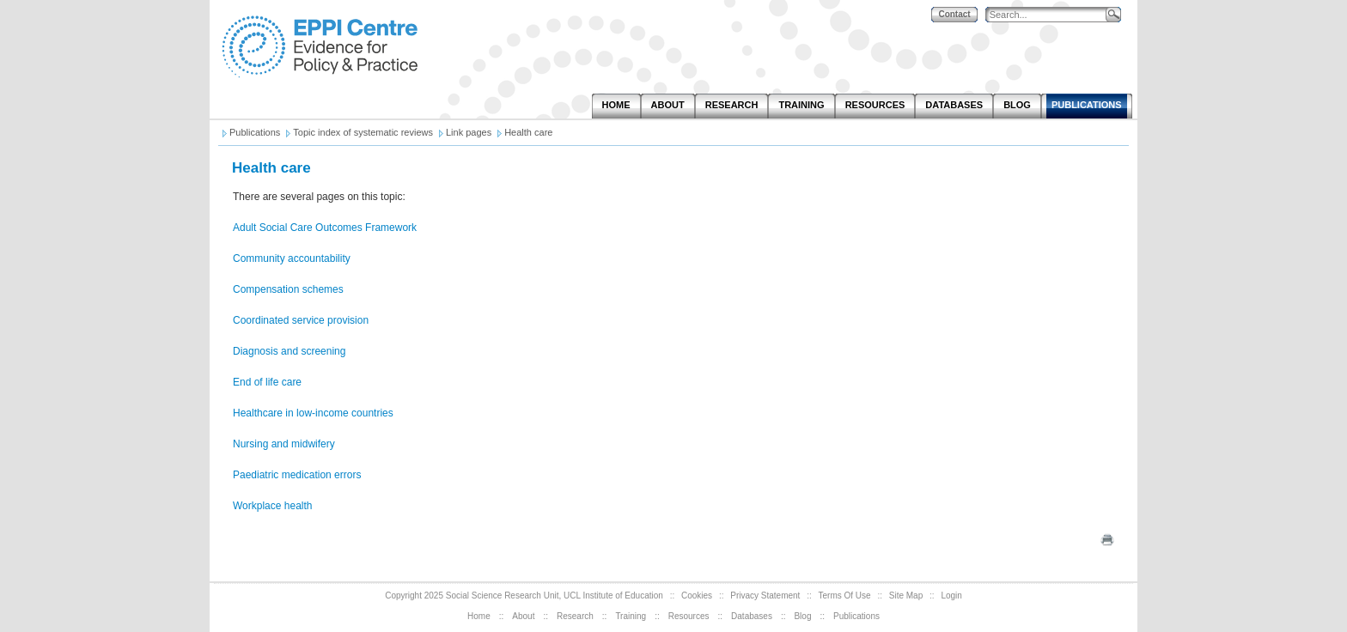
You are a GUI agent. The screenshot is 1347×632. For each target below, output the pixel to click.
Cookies (696, 595)
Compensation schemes (288, 289)
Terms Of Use (845, 595)
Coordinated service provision (301, 320)
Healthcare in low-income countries (313, 413)
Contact (954, 14)
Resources (689, 616)
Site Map (906, 595)
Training (630, 616)
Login (951, 595)
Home (479, 616)
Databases (751, 616)
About (523, 616)
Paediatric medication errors (297, 475)
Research (575, 616)
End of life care (267, 382)
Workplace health (273, 506)
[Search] (1050, 15)
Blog (802, 616)
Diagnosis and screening (289, 351)
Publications (856, 616)
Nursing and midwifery (284, 444)
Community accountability (291, 258)
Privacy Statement (765, 595)
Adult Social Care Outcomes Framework (325, 228)
